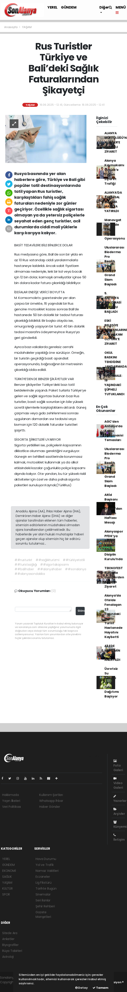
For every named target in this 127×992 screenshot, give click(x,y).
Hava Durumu (46, 859)
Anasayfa (11, 27)
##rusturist (23, 560)
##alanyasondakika (29, 574)
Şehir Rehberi (45, 906)
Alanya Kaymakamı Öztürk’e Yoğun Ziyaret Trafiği (114, 172)
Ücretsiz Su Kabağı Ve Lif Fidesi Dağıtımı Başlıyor (111, 683)
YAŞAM (27, 27)
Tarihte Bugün (46, 888)
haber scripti (9, 987)
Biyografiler (10, 945)
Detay (81, 988)
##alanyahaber (49, 569)
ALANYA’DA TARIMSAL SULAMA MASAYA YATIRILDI (113, 201)
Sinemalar (43, 894)
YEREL (52, 7)
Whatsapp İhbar (51, 801)
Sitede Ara (9, 933)
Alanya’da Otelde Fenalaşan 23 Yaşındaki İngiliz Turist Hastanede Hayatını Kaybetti (113, 616)
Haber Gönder (49, 806)
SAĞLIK (7, 876)
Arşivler (119, 812)
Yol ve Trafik (45, 865)
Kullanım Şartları (51, 795)
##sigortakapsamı (54, 564)
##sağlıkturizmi (47, 560)
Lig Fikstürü (44, 882)
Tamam (100, 988)
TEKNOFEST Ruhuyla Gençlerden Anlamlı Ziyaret (114, 577)
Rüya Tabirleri (12, 951)
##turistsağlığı (25, 564)
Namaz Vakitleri (47, 871)
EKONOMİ (9, 871)
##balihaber (24, 569)
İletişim (119, 837)
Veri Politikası (11, 806)
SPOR (6, 894)
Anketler (8, 939)
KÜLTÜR (7, 888)
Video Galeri (118, 783)
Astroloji (8, 956)
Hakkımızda (10, 795)
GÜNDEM (69, 7)
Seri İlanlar (43, 900)
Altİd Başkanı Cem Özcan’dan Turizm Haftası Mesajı (113, 509)
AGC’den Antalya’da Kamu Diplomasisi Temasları (113, 430)
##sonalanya (75, 569)
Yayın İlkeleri (11, 801)
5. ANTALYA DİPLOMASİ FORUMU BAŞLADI (112, 302)
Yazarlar (120, 799)
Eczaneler (43, 876)
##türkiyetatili (74, 560)
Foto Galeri (118, 765)
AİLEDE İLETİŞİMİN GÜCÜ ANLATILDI (112, 653)
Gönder (81, 611)
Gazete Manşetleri (43, 914)
